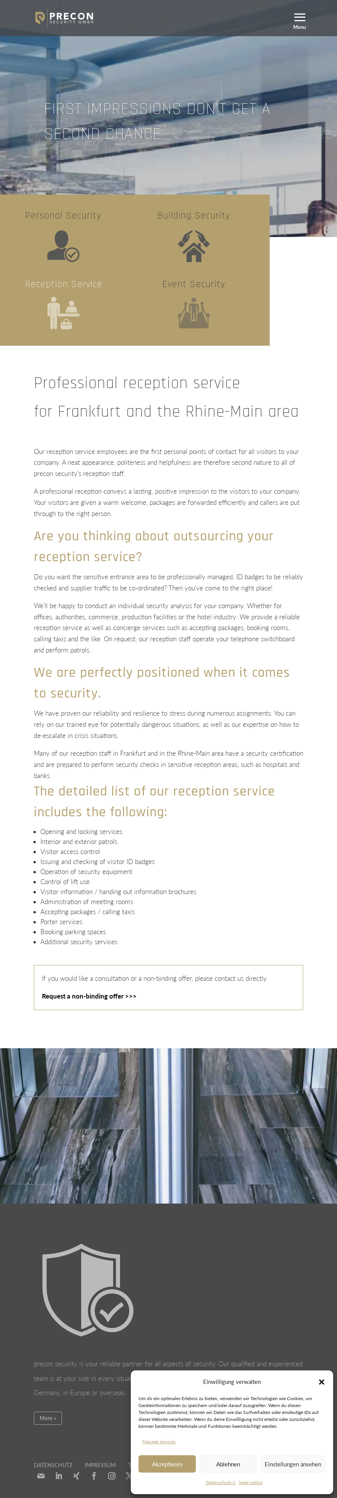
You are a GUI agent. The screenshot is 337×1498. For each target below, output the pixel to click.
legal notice (250, 1482)
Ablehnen (228, 1464)
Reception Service (63, 284)
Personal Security (63, 215)
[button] (321, 1382)
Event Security (193, 284)
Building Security (193, 215)
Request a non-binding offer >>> (89, 996)
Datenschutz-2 (220, 1482)
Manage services (158, 1441)
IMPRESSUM (100, 1465)
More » (48, 1418)
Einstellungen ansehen (293, 1464)
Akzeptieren (167, 1464)
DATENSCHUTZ (53, 1465)
